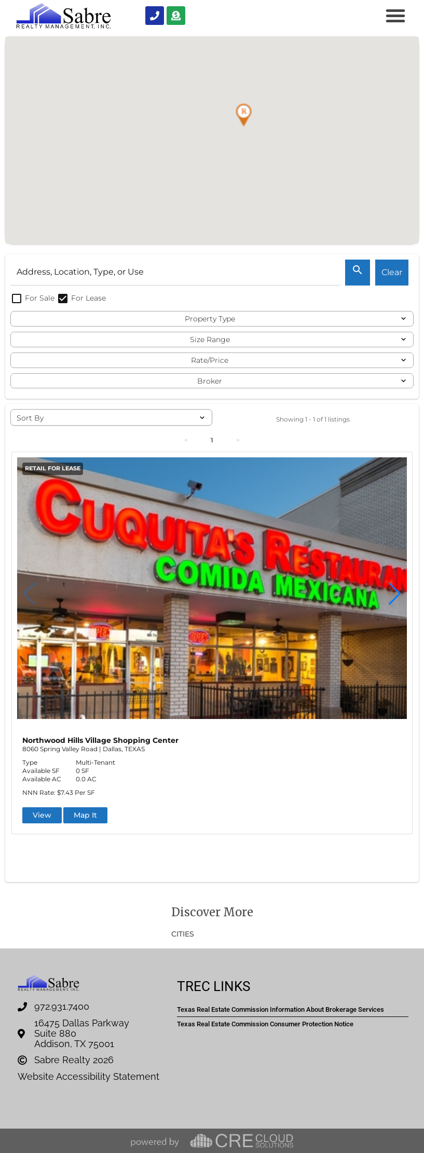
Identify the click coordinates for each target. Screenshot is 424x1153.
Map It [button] (85, 815)
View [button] (42, 815)
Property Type (210, 318)
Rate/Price (209, 360)
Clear (391, 272)
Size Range (210, 339)
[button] (395, 15)
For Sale (33, 298)
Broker (209, 381)
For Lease (81, 298)
